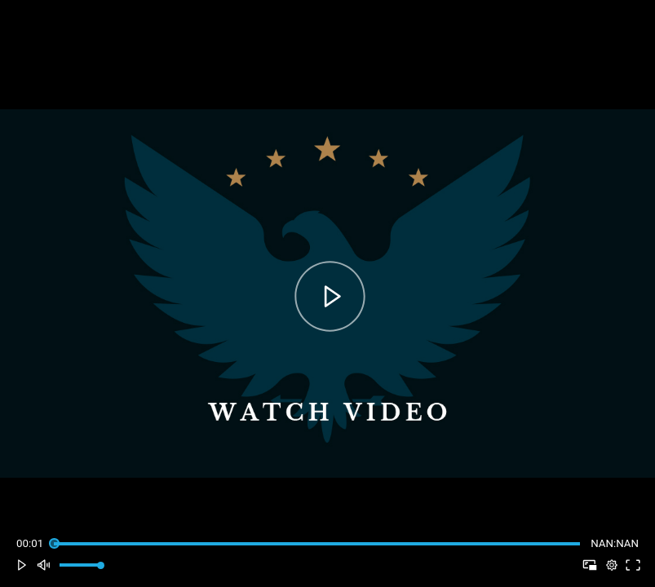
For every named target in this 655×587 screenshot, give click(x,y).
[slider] (316, 543)
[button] (22, 565)
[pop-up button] (611, 565)
